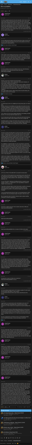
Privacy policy (8, 443)
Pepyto (6, 74)
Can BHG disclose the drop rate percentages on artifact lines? (16, 417)
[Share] (28, 18)
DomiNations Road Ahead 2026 (10, 432)
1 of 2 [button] (2, 11)
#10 (29, 216)
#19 (29, 361)
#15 (29, 288)
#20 (29, 381)
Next (6, 11)
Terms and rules (3, 443)
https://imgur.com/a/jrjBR (6, 71)
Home (15, 443)
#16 (29, 301)
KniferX (6, 34)
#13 (29, 257)
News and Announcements (17, 433)
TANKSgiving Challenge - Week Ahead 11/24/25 (13, 422)
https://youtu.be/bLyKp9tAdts (6, 26)
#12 (29, 237)
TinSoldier (3, 189)
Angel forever (3, 8)
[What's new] (28, 1)
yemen (6, 126)
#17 (29, 327)
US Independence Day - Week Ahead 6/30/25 (13, 413)
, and (10, 163)
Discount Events (15, 414)
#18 (29, 344)
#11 (29, 227)
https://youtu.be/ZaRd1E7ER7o (7, 22)
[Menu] (1, 1)
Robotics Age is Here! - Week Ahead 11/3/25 (13, 427)
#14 (29, 276)
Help (13, 443)
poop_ (6, 166)
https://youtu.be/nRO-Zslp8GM (11, 363)
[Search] (30, 1)
